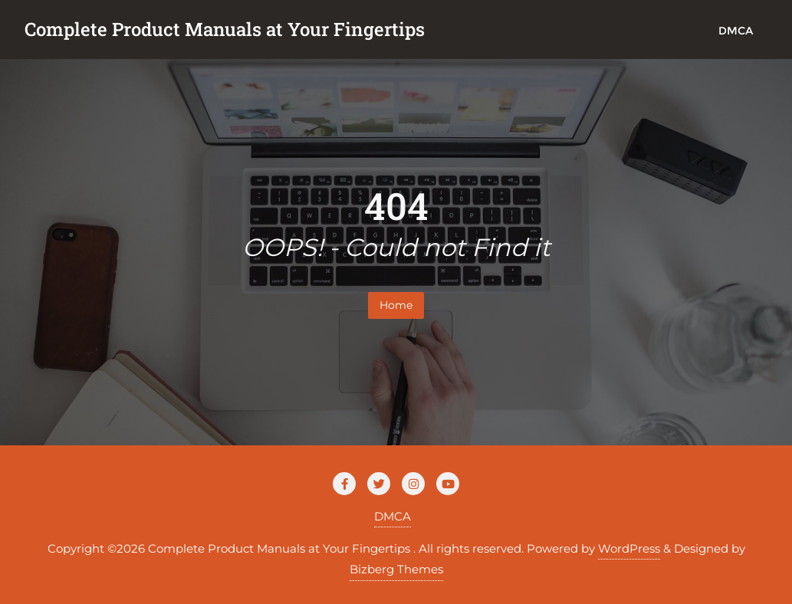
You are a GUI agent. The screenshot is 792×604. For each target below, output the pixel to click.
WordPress (629, 548)
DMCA (392, 516)
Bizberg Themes (396, 569)
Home (396, 305)
